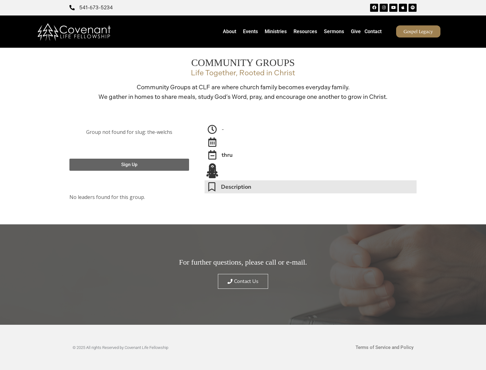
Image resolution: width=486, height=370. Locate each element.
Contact (373, 31)
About (231, 32)
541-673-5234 (96, 8)
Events (252, 32)
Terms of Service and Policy (384, 347)
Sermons (335, 32)
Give (356, 31)
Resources (307, 32)
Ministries (277, 32)
